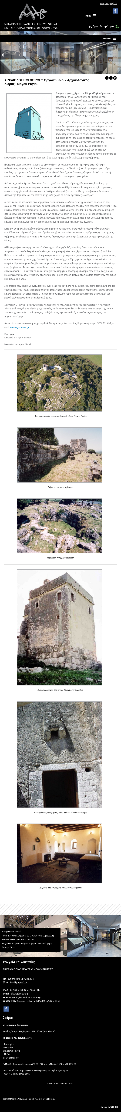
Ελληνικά (104, 3)
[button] (116, 26)
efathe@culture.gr (19, 327)
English (113, 3)
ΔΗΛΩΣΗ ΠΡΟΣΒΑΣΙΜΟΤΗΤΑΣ (60, 1083)
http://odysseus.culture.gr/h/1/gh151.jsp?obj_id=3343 (36, 1001)
